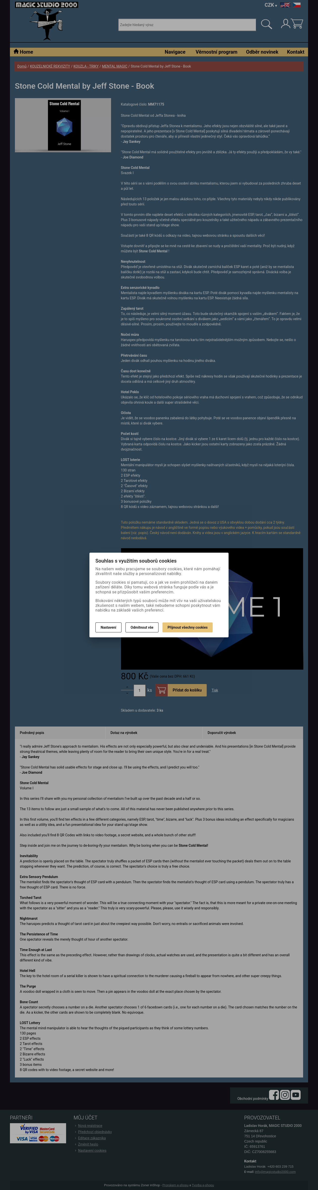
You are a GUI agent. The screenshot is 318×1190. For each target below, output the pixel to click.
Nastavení (108, 627)
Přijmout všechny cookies (187, 627)
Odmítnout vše (142, 627)
